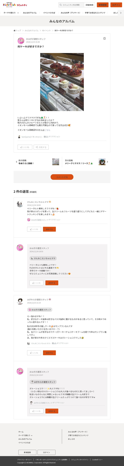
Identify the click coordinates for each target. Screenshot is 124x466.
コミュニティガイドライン (79, 460)
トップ (18, 30)
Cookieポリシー (97, 460)
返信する (49, 229)
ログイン (116, 4)
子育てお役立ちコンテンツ (95, 12)
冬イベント (46, 30)
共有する (41, 147)
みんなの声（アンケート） (71, 12)
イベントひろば (49, 12)
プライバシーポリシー (24, 460)
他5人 (46, 136)
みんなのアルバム (30, 12)
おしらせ (71, 439)
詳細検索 (89, 4)
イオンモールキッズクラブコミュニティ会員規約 (51, 460)
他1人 (54, 343)
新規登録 (103, 4)
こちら (47, 130)
